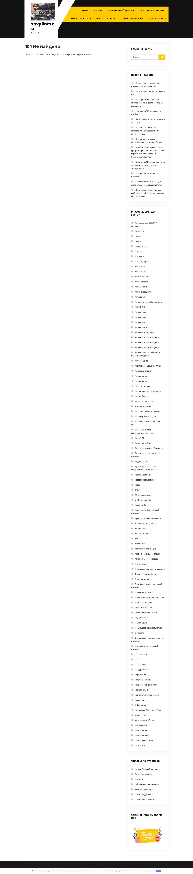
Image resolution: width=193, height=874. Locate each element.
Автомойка (140, 297)
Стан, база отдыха (143, 654)
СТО (137, 659)
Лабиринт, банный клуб (145, 523)
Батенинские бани (143, 443)
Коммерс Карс (141, 505)
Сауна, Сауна (141, 623)
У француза (140, 705)
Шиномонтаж (141, 730)
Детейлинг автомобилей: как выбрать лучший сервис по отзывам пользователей (147, 193)
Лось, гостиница (142, 533)
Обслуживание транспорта (153, 10)
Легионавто (140, 528)
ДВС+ (137, 490)
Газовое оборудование (145, 480)
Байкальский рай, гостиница (148, 411)
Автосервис (140, 312)
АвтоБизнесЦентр (143, 292)
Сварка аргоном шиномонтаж (148, 628)
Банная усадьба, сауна (145, 416)
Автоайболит (141, 287)
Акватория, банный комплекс (148, 366)
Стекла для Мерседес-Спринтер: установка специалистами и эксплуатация (148, 165)
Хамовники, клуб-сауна (145, 720)
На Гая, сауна (141, 564)
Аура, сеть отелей (143, 406)
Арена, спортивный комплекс (148, 391)
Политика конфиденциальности (149, 597)
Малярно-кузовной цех (145, 549)
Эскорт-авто (140, 745)
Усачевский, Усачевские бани (148, 710)
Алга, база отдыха (143, 371)
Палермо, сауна (142, 579)
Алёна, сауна (141, 376)
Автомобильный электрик (121, 10)
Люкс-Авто (140, 543)
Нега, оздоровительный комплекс (150, 569)
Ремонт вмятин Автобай (146, 612)
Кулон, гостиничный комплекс (148, 518)
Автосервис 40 (141, 327)
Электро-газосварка (144, 740)
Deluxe (138, 241)
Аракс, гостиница (142, 386)
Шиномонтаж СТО (143, 735)
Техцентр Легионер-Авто (146, 685)
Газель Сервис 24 (143, 475)
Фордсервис (140, 715)
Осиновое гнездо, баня (145, 574)
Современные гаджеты (132, 18)
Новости (98, 10)
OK (159, 871)
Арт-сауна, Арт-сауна (144, 401)
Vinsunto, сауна (141, 261)
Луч (136, 538)
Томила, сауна (141, 690)
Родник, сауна (141, 617)
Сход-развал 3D (142, 669)
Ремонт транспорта (81, 18)
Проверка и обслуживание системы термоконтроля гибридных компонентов (147, 102)
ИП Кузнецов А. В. (143, 500)
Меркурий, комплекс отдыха (147, 554)
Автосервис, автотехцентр (147, 337)
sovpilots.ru (42, 26)
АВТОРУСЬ (140, 307)
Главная (84, 10)
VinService (139, 256)
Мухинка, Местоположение (147, 559)
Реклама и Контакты (144, 607)
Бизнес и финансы (157, 18)
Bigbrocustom (140, 231)
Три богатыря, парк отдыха (147, 695)
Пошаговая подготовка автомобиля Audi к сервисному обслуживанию (145, 130)
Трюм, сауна (140, 700)
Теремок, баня (141, 674)
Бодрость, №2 (141, 461)
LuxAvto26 (139, 251)
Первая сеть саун (143, 592)
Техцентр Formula (143, 680)
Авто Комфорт (141, 276)
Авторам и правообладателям (148, 302)
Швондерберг (141, 725)
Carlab (137, 236)
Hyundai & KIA (141, 246)
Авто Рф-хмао (141, 281)
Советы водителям (105, 18)
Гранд (137, 485)
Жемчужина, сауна (143, 495)
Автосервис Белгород (145, 332)
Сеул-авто (139, 633)
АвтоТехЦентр (141, 361)
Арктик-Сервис (142, 396)
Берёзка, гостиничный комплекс (149, 448)
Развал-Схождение (143, 602)
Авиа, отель (140, 266)
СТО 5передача (142, 664)
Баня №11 (139, 438)
